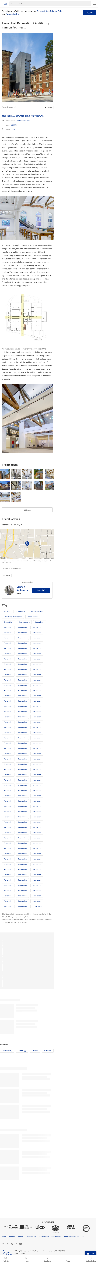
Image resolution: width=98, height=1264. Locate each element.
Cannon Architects (23, 120)
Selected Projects (37, 611)
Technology (22, 1051)
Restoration (8, 627)
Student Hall (8, 116)
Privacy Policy (57, 11)
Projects (7, 611)
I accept (89, 12)
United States (38, 116)
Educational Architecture (13, 617)
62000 (13, 125)
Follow (41, 590)
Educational (39, 622)
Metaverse (48, 1051)
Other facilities (33, 617)
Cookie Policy (12, 14)
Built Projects (20, 611)
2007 (13, 129)
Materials (35, 1051)
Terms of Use (43, 11)
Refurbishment (23, 116)
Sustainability (7, 1051)
